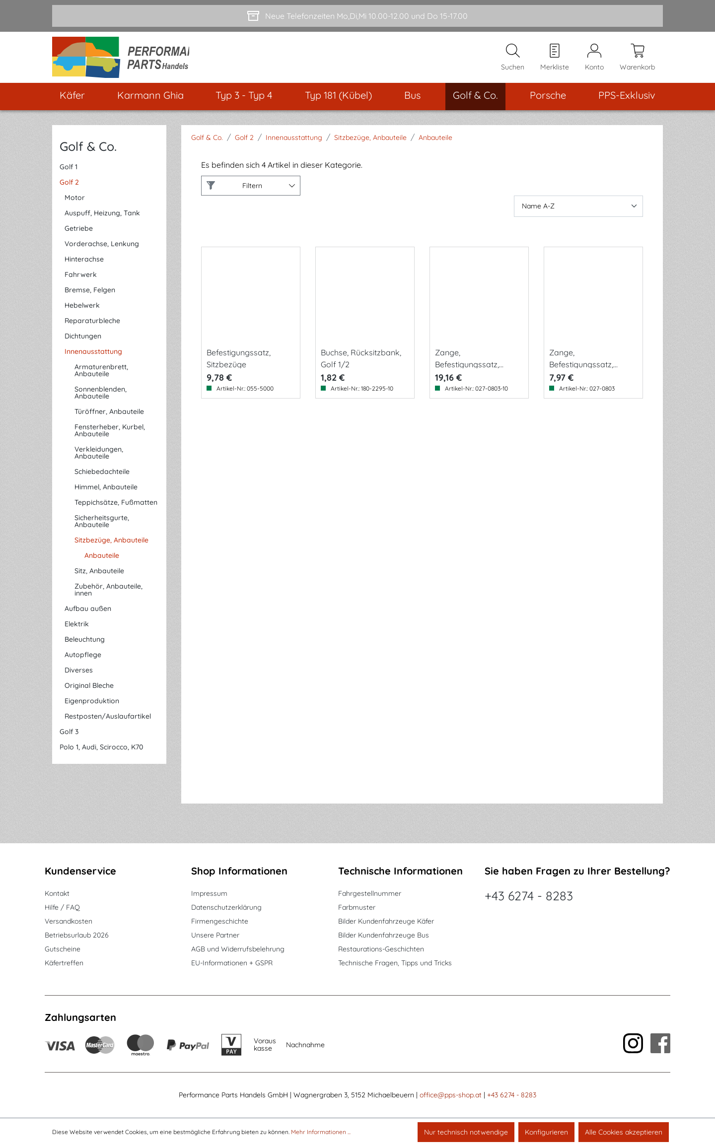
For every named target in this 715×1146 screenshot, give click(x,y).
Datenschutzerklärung (226, 907)
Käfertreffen (64, 963)
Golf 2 (69, 187)
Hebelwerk (82, 310)
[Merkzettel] (554, 60)
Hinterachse (84, 264)
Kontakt (57, 893)
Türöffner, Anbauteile (109, 416)
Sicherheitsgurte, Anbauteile (101, 527)
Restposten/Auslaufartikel (108, 721)
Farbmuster (356, 907)
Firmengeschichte (219, 921)
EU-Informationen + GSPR (232, 963)
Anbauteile (101, 560)
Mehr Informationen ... (321, 1132)
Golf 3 (69, 737)
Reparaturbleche (92, 326)
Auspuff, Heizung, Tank (102, 218)
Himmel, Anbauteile (106, 492)
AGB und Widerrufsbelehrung (238, 949)
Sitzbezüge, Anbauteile (111, 545)
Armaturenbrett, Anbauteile (101, 376)
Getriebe (79, 233)
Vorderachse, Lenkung (102, 249)
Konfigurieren (546, 1132)
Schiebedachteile (102, 476)
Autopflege (83, 660)
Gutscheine (62, 949)
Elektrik (77, 629)
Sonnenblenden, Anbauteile (100, 398)
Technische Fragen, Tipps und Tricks (395, 963)
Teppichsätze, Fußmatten (115, 507)
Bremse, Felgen (90, 295)
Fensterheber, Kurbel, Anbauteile (109, 436)
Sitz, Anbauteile (99, 576)
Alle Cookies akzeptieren (623, 1132)
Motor (75, 203)
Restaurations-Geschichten (381, 949)
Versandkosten (68, 921)
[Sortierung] (578, 211)
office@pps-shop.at (451, 1095)
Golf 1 (68, 172)
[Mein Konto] (594, 60)
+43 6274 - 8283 (529, 896)
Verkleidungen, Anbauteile (98, 458)
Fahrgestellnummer (369, 893)
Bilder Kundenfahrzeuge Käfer (386, 921)
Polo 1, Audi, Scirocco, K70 (101, 752)
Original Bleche (89, 690)
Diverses (79, 675)
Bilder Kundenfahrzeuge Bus (383, 935)
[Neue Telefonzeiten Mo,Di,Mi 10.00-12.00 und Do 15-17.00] (357, 16)
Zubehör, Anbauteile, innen (108, 595)
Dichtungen (83, 341)
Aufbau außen (88, 613)
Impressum (209, 893)
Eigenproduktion (92, 706)
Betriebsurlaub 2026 (77, 935)
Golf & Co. (88, 151)
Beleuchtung (85, 644)
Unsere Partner (215, 935)
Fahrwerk (81, 279)
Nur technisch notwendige (466, 1132)
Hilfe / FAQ (62, 907)
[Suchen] (512, 60)
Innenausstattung (93, 356)
